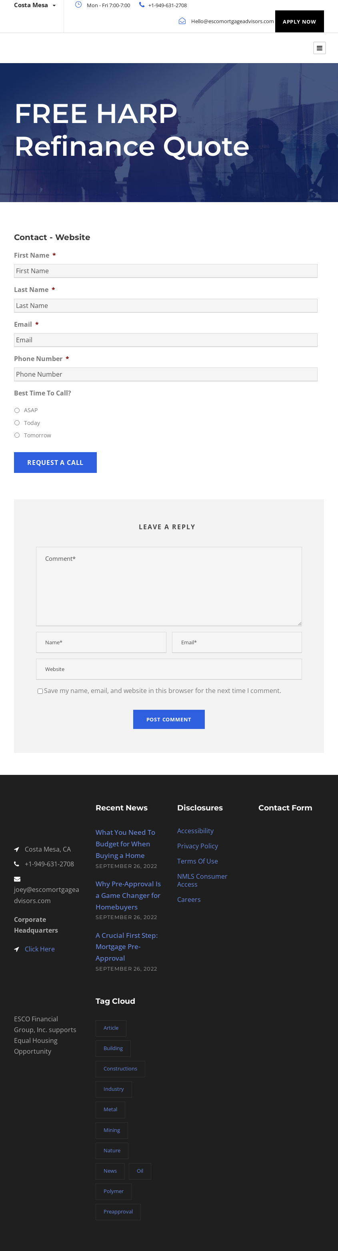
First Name (35, 255)
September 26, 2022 (126, 866)
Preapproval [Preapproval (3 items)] (118, 1211)
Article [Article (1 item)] (111, 1027)
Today (32, 423)
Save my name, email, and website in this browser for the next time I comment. (162, 690)
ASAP (31, 410)
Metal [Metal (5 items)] (110, 1109)
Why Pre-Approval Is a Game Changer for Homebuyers (128, 895)
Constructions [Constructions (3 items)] (120, 1068)
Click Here (40, 949)
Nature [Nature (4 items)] (112, 1150)
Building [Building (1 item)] (113, 1048)
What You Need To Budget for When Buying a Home (125, 844)
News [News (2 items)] (110, 1170)
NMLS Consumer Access (202, 880)
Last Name (34, 290)
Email (26, 324)
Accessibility (195, 830)
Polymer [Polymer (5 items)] (114, 1191)
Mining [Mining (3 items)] (112, 1130)
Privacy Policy (197, 846)
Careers (189, 899)
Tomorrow (37, 435)
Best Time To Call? (42, 393)
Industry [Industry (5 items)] (114, 1088)
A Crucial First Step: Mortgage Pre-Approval (127, 947)
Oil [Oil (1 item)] (140, 1170)
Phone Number (41, 359)
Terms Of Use (197, 861)
